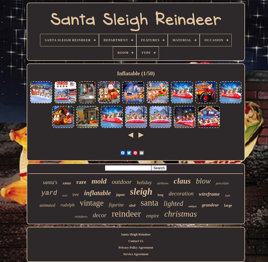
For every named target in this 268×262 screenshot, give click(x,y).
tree (75, 194)
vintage (92, 202)
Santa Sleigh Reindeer (135, 234)
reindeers (81, 216)
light (227, 195)
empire (152, 215)
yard (49, 193)
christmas (180, 213)
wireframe (209, 194)
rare (81, 182)
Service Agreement (135, 254)
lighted (173, 203)
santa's (50, 182)
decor (100, 215)
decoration (181, 193)
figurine (116, 204)
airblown (162, 183)
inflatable (97, 193)
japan (120, 195)
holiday (144, 182)
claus (182, 181)
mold (99, 181)
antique (192, 206)
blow (203, 181)
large (228, 205)
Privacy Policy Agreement (136, 247)
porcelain (222, 183)
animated (47, 205)
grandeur (210, 204)
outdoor (122, 181)
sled (132, 205)
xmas (67, 183)
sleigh (141, 191)
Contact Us (136, 241)
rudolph (67, 204)
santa (149, 202)
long (160, 195)
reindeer (126, 213)
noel (64, 195)
